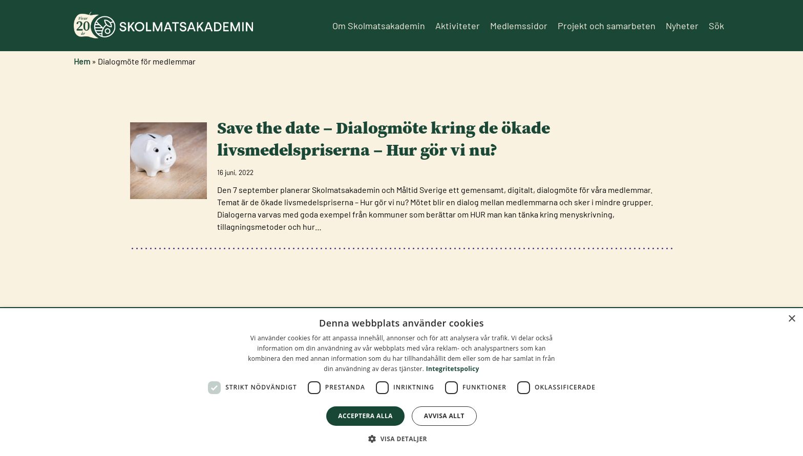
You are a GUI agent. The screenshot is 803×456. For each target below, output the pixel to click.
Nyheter (682, 25)
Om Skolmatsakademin (378, 25)
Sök (716, 25)
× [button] (791, 319)
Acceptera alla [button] (365, 415)
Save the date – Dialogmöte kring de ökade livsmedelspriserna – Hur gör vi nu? (383, 138)
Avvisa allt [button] (444, 415)
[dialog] (401, 382)
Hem (82, 61)
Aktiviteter (457, 25)
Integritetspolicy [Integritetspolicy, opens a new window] (452, 368)
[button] (401, 438)
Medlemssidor (518, 25)
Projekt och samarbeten (607, 25)
